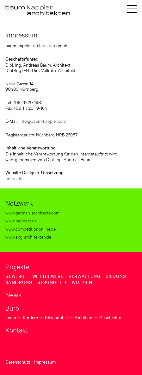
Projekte (17, 266)
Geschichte (110, 317)
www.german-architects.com (32, 212)
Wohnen (82, 282)
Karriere (30, 317)
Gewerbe (16, 276)
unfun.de (13, 178)
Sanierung (18, 282)
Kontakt (16, 330)
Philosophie (56, 317)
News (13, 294)
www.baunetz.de (21, 220)
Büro (12, 308)
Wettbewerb (48, 276)
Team (10, 317)
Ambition (83, 317)
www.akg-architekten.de (28, 237)
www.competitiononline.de (30, 229)
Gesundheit (52, 282)
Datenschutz (17, 362)
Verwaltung (84, 276)
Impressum (45, 362)
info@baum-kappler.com (43, 121)
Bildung (116, 276)
